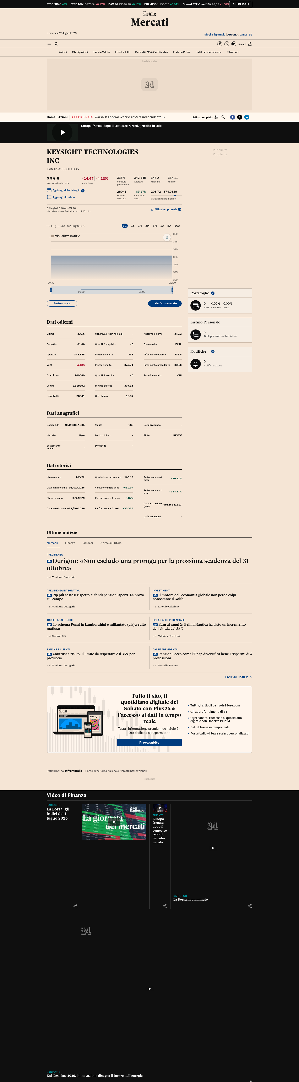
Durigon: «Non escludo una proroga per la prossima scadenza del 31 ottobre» (148, 564)
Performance (62, 303)
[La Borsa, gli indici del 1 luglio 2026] (114, 822)
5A (169, 226)
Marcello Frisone (168, 665)
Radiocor (53, 805)
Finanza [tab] (70, 543)
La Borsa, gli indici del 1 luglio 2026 (58, 814)
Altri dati (241, 4)
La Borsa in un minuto (190, 899)
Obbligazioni (80, 52)
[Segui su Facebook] (219, 43)
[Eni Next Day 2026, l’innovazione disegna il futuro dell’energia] (149, 989)
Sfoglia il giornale (214, 34)
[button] (49, 44)
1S (133, 226)
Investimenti (161, 590)
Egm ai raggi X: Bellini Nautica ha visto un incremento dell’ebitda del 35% (199, 626)
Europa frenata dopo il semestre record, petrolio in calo (121, 126)
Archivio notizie (238, 677)
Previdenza (55, 554)
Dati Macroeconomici (209, 52)
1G (125, 226)
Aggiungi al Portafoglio (63, 191)
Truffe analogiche (60, 620)
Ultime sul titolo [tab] (110, 543)
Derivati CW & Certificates (151, 52)
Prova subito (149, 742)
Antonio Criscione (168, 606)
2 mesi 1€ (239, 34)
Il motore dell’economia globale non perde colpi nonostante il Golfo (194, 597)
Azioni (63, 52)
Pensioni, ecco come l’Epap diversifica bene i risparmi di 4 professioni (202, 656)
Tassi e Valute (101, 52)
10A (177, 226)
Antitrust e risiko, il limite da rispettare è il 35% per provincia (91, 656)
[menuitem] (111, 290)
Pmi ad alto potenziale (169, 620)
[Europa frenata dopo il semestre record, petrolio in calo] (160, 808)
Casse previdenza (165, 649)
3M (147, 226)
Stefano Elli (59, 636)
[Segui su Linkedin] (233, 43)
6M (155, 226)
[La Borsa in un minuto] (212, 848)
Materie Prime (181, 52)
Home (51, 117)
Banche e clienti (58, 649)
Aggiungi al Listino (61, 198)
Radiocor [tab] (87, 543)
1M (140, 226)
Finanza (158, 815)
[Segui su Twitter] (226, 43)
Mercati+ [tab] (53, 543)
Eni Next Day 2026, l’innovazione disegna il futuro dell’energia (95, 1075)
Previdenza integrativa (63, 590)
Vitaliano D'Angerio (63, 577)
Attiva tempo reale (164, 209)
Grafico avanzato (166, 303)
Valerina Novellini (169, 636)
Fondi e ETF (122, 52)
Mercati (149, 22)
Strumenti (233, 52)
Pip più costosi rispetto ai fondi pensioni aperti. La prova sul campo (95, 597)
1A (162, 226)
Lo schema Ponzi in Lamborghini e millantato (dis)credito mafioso (96, 626)
